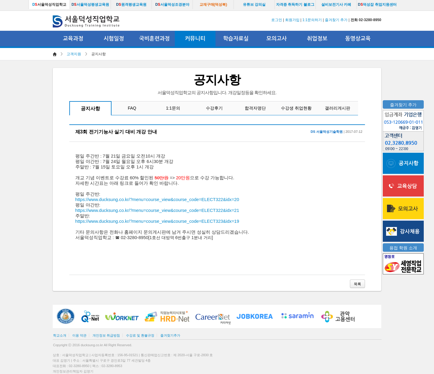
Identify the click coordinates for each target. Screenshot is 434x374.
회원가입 (292, 20)
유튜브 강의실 (254, 4)
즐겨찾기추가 (170, 335)
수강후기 (214, 108)
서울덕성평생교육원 (90, 4)
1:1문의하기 (312, 20)
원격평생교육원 (131, 4)
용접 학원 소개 (403, 247)
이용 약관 (79, 335)
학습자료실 (236, 38)
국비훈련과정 (154, 38)
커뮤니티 (195, 38)
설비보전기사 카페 (336, 4)
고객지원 (74, 54)
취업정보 (317, 38)
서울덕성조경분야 (172, 4)
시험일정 (114, 38)
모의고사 (276, 38)
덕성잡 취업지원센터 (377, 4)
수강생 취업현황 (296, 108)
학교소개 (59, 335)
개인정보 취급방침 (106, 335)
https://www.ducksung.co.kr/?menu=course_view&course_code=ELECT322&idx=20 (157, 199)
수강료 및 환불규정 (140, 335)
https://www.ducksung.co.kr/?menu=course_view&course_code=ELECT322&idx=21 (157, 210)
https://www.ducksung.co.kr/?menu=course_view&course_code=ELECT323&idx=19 (157, 221)
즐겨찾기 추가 (336, 20)
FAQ (132, 108)
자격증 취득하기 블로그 (295, 4)
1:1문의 (173, 108)
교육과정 (73, 38)
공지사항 (90, 108)
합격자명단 (255, 108)
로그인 (276, 20)
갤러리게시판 (337, 108)
